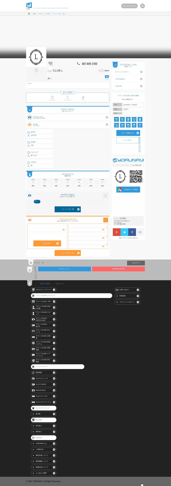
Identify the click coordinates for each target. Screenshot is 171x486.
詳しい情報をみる (128, 133)
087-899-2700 (121, 224)
